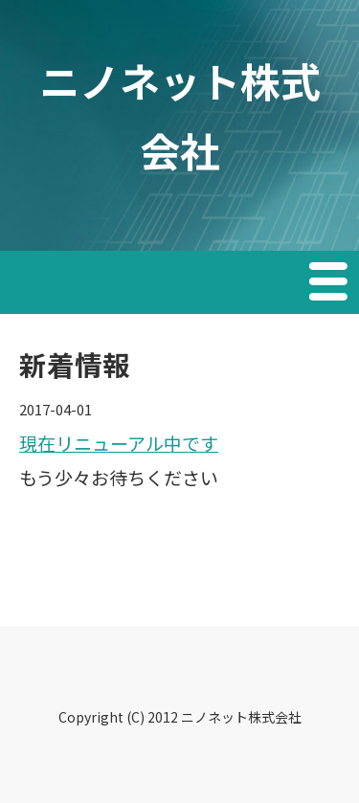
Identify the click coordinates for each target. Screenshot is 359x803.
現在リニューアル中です (118, 443)
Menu (330, 284)
